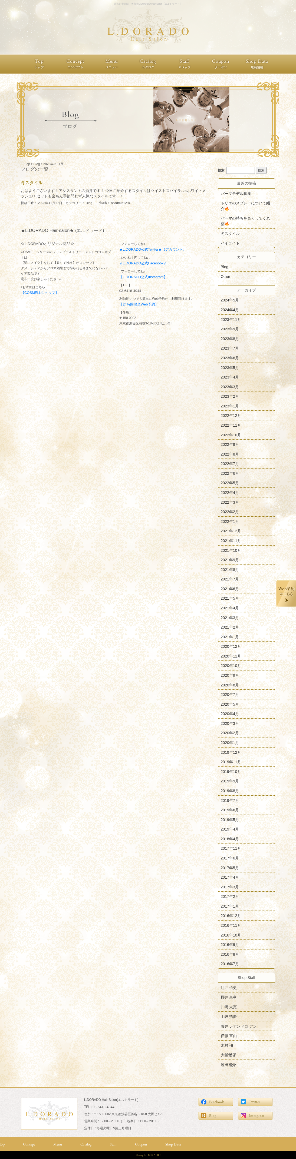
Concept (29, 1144)
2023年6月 (230, 358)
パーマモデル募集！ (238, 193)
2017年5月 (230, 867)
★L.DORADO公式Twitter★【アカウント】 (153, 249)
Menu (57, 1144)
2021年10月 (231, 550)
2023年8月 (230, 338)
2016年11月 (231, 925)
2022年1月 (230, 521)
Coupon (141, 1144)
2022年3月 (230, 502)
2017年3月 (230, 887)
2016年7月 (230, 964)
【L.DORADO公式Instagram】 (143, 277)
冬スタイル (230, 233)
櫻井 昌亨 (229, 997)
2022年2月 (230, 512)
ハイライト (230, 243)
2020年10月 (231, 665)
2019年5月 (230, 819)
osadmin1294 (120, 203)
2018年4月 (230, 838)
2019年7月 (230, 800)
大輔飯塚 (228, 1055)
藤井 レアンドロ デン (239, 1026)
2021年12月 (231, 531)
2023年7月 (230, 348)
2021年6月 (230, 588)
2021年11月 (231, 541)
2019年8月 (230, 791)
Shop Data (173, 1144)
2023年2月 (230, 396)
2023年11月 (231, 319)
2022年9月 (230, 444)
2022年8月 (230, 454)
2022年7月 (230, 463)
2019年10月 (231, 771)
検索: (221, 170)
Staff (113, 1144)
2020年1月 (230, 742)
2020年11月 (231, 656)
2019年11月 (231, 762)
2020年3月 (230, 723)
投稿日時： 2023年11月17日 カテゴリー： (53, 203)
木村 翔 (227, 1045)
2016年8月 (230, 954)
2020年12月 (231, 646)
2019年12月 (231, 752)
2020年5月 (230, 704)
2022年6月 (230, 473)
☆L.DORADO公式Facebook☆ (143, 263)
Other (225, 276)
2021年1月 (230, 637)
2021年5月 (230, 598)
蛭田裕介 (228, 1064)
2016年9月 (230, 944)
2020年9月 (230, 675)
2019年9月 (230, 781)
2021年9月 (230, 560)
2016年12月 (231, 916)
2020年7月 (230, 694)
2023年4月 (230, 377)
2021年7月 (230, 579)
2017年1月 (230, 906)
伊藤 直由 (229, 1036)
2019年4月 (230, 829)
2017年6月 (230, 858)
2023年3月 (230, 386)
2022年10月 (231, 435)
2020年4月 (230, 714)
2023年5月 (230, 367)
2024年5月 (230, 300)
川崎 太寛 (229, 1007)
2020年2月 (230, 733)
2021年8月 (230, 569)
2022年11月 (231, 425)
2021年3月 (230, 617)
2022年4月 (230, 492)
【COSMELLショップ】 (40, 293)
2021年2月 (230, 627)
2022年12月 (231, 415)
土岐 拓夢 (229, 1016)
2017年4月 (230, 877)
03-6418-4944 (130, 290)
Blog (89, 203)
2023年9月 (230, 329)
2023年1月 (230, 406)
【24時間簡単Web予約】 (139, 304)
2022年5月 (230, 483)
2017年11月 (231, 848)
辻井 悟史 (229, 987)
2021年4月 (230, 608)
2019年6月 (230, 810)
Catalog (85, 1144)
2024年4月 (230, 310)
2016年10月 (231, 935)
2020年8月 (230, 685)
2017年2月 (230, 896)
